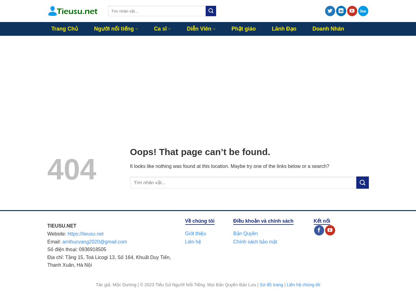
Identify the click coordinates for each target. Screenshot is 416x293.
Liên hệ (193, 241)
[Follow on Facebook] (319, 230)
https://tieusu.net (85, 233)
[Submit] (211, 11)
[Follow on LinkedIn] (341, 11)
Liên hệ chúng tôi (303, 284)
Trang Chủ (64, 29)
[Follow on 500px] (363, 11)
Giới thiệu (195, 233)
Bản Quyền (245, 233)
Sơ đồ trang (271, 284)
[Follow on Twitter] (330, 11)
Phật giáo (243, 29)
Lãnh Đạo (284, 29)
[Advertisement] (208, 81)
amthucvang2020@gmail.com (94, 241)
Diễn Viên (201, 29)
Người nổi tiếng (116, 29)
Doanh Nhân (328, 29)
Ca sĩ (162, 29)
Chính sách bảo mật (255, 241)
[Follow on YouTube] (352, 11)
